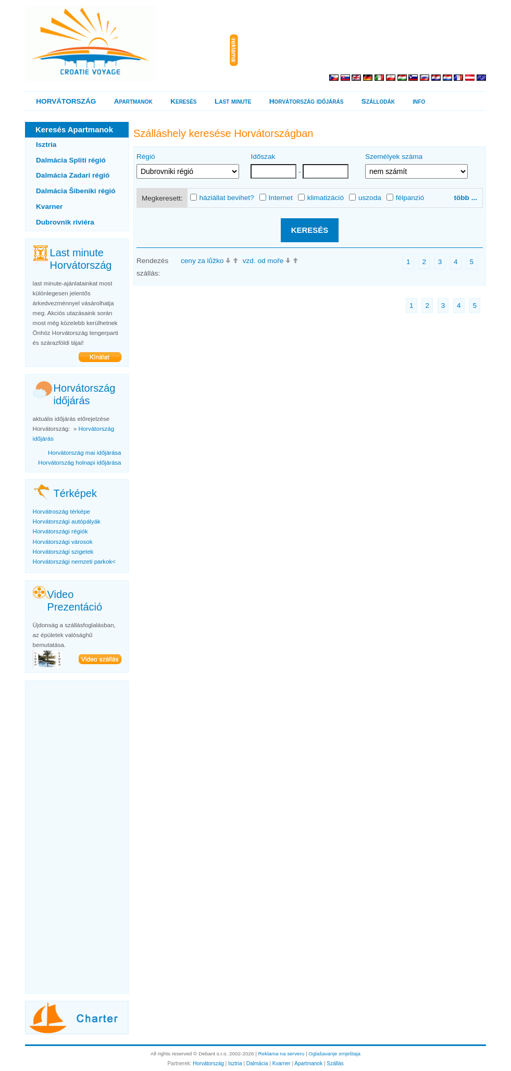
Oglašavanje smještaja (334, 1053)
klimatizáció (321, 198)
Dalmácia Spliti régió (71, 160)
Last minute (233, 101)
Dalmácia (257, 1063)
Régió (145, 156)
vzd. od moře (263, 261)
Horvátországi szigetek (63, 552)
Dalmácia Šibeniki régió (76, 191)
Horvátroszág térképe (61, 511)
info (419, 101)
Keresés (183, 101)
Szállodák (378, 101)
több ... (465, 198)
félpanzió (405, 198)
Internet (276, 198)
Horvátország (208, 1063)
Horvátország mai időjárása (84, 453)
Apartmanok (133, 101)
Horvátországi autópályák (67, 521)
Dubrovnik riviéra (65, 222)
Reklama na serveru (281, 1053)
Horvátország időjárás (306, 101)
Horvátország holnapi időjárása (79, 462)
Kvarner (49, 206)
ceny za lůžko (202, 261)
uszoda (365, 198)
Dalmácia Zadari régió (72, 175)
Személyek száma (393, 156)
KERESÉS (309, 230)
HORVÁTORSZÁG (66, 101)
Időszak (263, 156)
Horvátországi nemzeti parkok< (74, 561)
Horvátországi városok (63, 542)
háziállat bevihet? (222, 198)
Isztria (46, 144)
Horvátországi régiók (60, 531)
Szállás (335, 1063)
